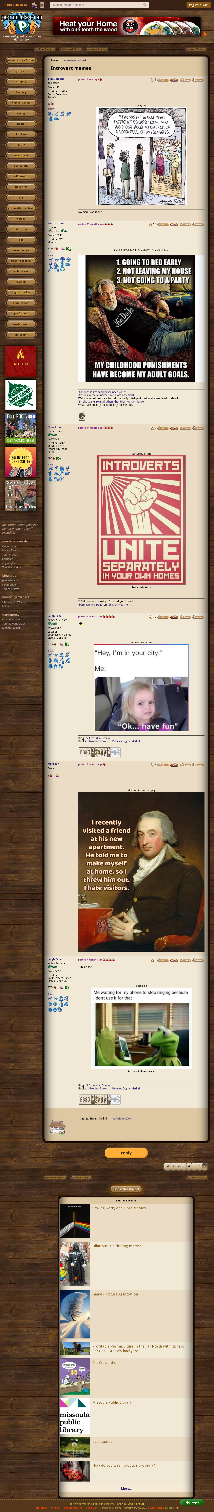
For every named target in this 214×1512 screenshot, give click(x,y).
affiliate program (73, 1508)
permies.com (21, 303)
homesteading (21, 102)
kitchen (21, 134)
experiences (21, 250)
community (21, 166)
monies (21, 123)
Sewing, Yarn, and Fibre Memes (119, 1208)
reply (126, 1152)
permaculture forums (21, 60)
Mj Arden (53, 763)
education (21, 229)
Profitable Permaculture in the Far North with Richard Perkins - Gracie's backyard (138, 1348)
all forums (21, 334)
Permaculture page (90, 604)
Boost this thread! (126, 1189)
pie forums (21, 313)
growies (21, 71)
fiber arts (21, 187)
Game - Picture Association (115, 1294)
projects (21, 282)
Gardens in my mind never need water (102, 392)
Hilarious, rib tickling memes (117, 1246)
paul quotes (102, 1441)
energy (21, 113)
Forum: (55, 60)
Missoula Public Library (112, 1402)
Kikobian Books (98, 741)
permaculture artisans (21, 208)
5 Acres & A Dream (98, 738)
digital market (21, 292)
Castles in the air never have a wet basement (106, 395)
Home (8, 4)
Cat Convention (105, 1362)
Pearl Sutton (56, 223)
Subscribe (21, 4)
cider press (21, 271)
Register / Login (199, 5)
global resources (21, 260)
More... (126, 1489)
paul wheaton (155, 1508)
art (21, 197)
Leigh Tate (55, 615)
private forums (21, 324)
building (21, 92)
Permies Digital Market (126, 741)
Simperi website (118, 604)
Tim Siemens (56, 78)
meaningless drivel (75, 60)
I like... (51, 110)
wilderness (21, 176)
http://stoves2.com (121, 1118)
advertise (55, 1508)
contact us (41, 1508)
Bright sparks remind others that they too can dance (111, 401)
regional (21, 218)
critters (21, 81)
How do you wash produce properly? (123, 1465)
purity (21, 144)
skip (21, 240)
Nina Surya (55, 427)
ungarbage (21, 155)
